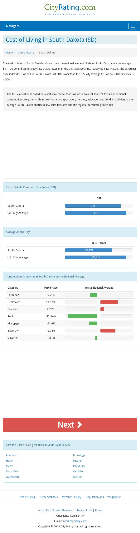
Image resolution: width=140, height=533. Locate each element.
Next (70, 424)
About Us (43, 510)
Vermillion (78, 471)
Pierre (9, 466)
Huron (9, 460)
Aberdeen (11, 455)
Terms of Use (84, 510)
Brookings (79, 455)
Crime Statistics (49, 497)
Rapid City (79, 466)
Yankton (77, 476)
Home (9, 52)
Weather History (71, 497)
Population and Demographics (103, 497)
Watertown (12, 476)
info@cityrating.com (74, 521)
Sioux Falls (12, 471)
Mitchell (77, 460)
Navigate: (13, 26)
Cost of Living (26, 52)
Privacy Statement (63, 510)
